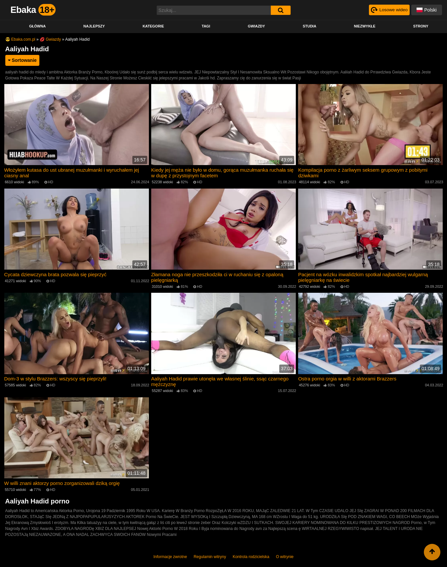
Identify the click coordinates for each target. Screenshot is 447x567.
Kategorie (153, 26)
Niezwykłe (365, 26)
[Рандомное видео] (389, 10)
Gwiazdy (256, 26)
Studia (309, 26)
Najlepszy (94, 26)
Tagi (205, 26)
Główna (37, 26)
